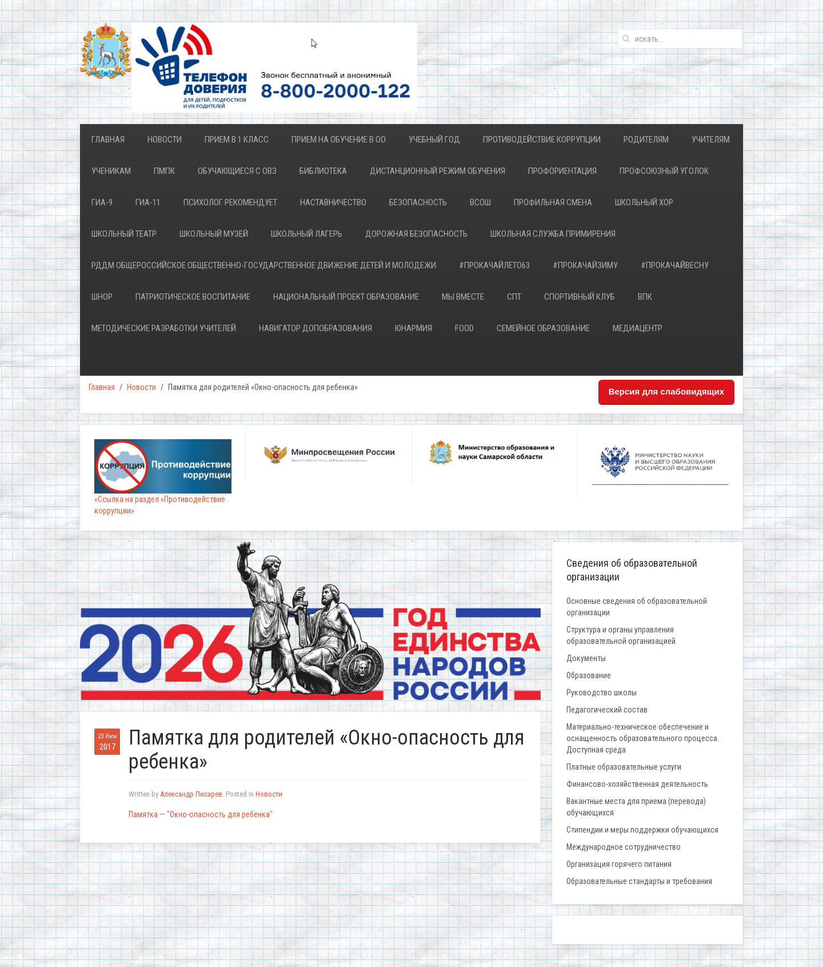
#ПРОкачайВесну (675, 265)
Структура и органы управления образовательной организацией (621, 635)
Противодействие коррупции (542, 139)
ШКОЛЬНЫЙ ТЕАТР (124, 234)
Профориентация (562, 171)
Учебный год (434, 139)
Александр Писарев (191, 794)
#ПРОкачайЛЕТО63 (494, 265)
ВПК (645, 297)
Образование (588, 675)
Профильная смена (553, 202)
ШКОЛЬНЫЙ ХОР (644, 202)
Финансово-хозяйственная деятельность (637, 784)
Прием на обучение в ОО (338, 139)
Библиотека (323, 171)
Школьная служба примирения (553, 234)
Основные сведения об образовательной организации (636, 606)
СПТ (514, 297)
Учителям (711, 139)
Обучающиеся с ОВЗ (237, 171)
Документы (586, 658)
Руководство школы (601, 692)
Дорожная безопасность (416, 234)
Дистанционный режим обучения (437, 171)
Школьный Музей (213, 234)
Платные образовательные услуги (623, 766)
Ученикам (111, 171)
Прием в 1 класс (237, 139)
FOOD (464, 328)
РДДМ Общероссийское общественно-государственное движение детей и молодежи (263, 265)
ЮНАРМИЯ (413, 328)
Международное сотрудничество (623, 846)
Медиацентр (637, 328)
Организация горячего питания (619, 864)
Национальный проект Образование (346, 297)
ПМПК (164, 171)
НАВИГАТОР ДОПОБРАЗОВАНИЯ (315, 328)
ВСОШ (480, 202)
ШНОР (102, 297)
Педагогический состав (607, 709)
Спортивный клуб (579, 297)
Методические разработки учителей (163, 328)
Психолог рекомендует (230, 202)
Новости (164, 139)
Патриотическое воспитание (192, 297)
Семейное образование (543, 328)
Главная (108, 139)
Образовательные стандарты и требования (639, 881)
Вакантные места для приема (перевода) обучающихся (636, 807)
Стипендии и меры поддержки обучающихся (642, 829)
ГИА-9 (102, 202)
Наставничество (333, 202)
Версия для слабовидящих (666, 391)
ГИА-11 (148, 202)
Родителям (646, 139)
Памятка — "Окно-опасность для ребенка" (201, 814)
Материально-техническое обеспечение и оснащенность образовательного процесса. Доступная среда (642, 738)
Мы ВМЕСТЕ (463, 297)
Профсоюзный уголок (664, 171)
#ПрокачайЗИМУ (585, 265)
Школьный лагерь (306, 234)
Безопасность (418, 202)
